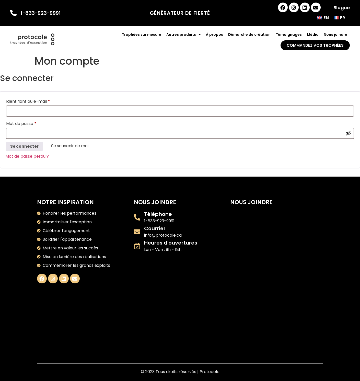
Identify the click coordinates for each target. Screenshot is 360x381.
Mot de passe (32, 123)
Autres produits (183, 34)
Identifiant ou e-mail (39, 100)
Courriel (154, 228)
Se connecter (24, 146)
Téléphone (158, 214)
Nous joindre (335, 34)
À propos (214, 34)
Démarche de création (249, 34)
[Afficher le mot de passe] (348, 133)
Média (313, 34)
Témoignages (289, 34)
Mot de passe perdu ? (27, 156)
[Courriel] (137, 231)
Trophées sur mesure (141, 34)
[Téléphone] (137, 217)
